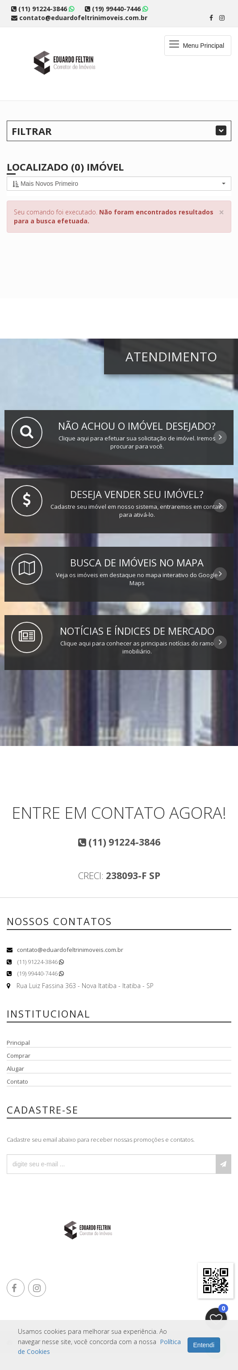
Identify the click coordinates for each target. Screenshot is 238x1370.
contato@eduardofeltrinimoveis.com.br (70, 950)
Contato (17, 1081)
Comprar (18, 1056)
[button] (119, 183)
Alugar (15, 1068)
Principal (18, 1043)
